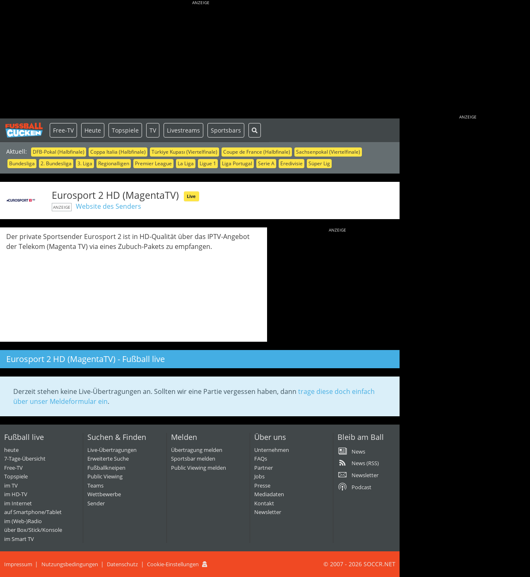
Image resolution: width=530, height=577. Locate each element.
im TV (11, 485)
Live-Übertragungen (112, 450)
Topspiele (125, 130)
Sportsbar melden (193, 458)
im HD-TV (15, 494)
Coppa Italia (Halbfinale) (118, 151)
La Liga (186, 163)
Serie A (266, 163)
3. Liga (84, 163)
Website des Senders (108, 206)
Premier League (153, 163)
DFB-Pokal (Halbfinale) (58, 151)
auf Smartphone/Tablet (33, 512)
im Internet (18, 503)
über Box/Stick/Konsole (33, 530)
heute (11, 450)
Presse (262, 485)
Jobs (259, 476)
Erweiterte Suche (108, 458)
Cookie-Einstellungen (173, 564)
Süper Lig (319, 163)
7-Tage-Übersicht (25, 458)
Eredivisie (291, 163)
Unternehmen (271, 450)
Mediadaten (269, 494)
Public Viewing (105, 476)
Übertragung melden (196, 450)
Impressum (18, 564)
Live (191, 196)
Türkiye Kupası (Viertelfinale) (184, 151)
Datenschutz (122, 564)
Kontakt (264, 503)
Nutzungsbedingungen (69, 564)
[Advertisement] (201, 60)
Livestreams (183, 130)
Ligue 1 (208, 163)
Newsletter (267, 512)
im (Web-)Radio (23, 521)
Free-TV (63, 130)
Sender (96, 503)
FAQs (260, 458)
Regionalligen (113, 163)
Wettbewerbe (104, 494)
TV (152, 130)
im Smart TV (19, 539)
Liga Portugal (237, 163)
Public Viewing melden (198, 467)
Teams (95, 485)
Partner (263, 467)
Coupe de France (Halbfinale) (256, 151)
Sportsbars (226, 130)
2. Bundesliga (56, 163)
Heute (92, 130)
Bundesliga (22, 163)
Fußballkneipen (106, 467)
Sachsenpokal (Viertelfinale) (328, 151)
